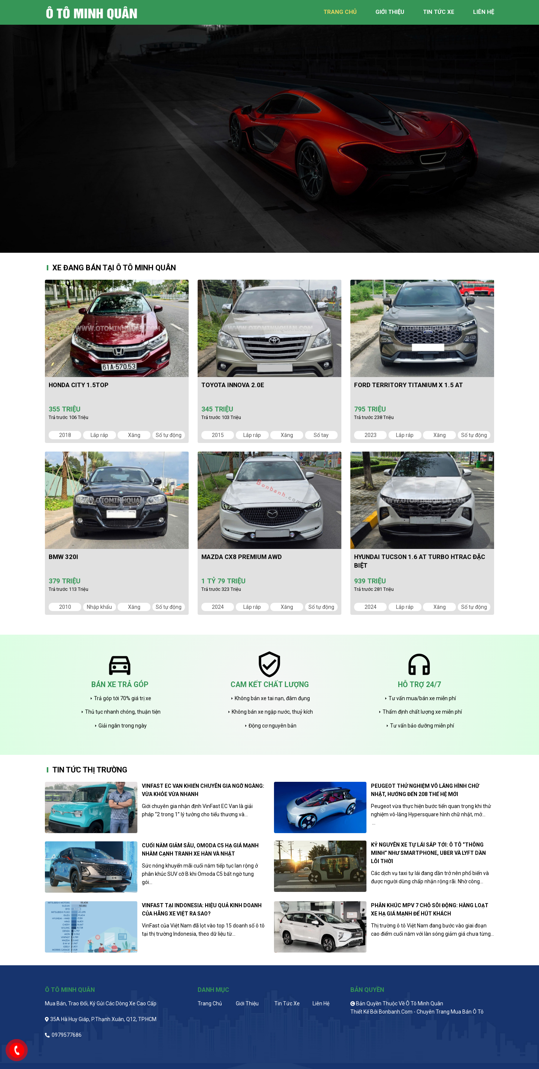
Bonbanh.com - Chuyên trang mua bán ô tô (431, 1012)
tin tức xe (438, 12)
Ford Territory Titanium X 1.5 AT (408, 385)
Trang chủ (210, 1003)
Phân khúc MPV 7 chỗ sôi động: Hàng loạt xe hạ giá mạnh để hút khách (429, 909)
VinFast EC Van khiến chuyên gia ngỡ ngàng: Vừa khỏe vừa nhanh (203, 790)
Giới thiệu (247, 1003)
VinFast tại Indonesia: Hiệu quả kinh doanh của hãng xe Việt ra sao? (202, 909)
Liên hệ (321, 1003)
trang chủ (340, 12)
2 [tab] (275, 247)
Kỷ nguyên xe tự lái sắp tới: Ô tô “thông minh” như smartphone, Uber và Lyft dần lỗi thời (428, 853)
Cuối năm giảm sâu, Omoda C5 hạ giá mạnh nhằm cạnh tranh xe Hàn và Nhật (200, 849)
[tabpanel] (269, 126)
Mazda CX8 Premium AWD (241, 557)
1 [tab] (264, 247)
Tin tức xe (287, 1003)
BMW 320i (63, 557)
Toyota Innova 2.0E (232, 385)
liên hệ (483, 12)
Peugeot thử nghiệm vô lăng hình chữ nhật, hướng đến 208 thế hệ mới (425, 790)
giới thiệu (389, 12)
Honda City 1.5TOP (79, 385)
